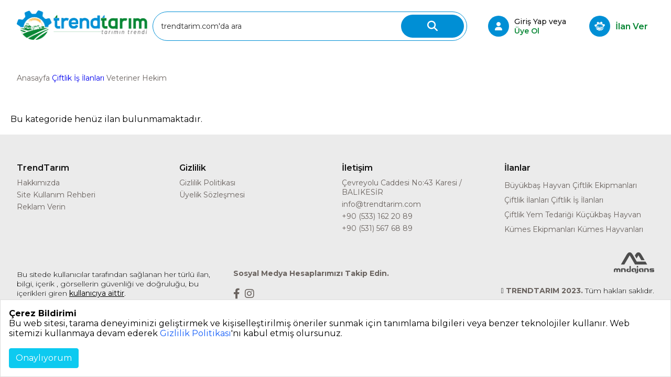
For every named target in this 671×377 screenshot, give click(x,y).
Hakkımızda (38, 182)
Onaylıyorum (44, 358)
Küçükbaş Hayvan (608, 214)
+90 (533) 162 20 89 (377, 216)
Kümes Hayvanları (610, 229)
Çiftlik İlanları (526, 200)
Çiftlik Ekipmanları (604, 185)
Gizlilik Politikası (207, 182)
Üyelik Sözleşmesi (212, 194)
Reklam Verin (41, 207)
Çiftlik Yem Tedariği (538, 214)
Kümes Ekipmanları (539, 229)
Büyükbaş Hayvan (537, 185)
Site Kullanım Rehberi (56, 194)
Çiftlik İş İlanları (78, 78)
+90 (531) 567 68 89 (377, 228)
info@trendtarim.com (381, 204)
